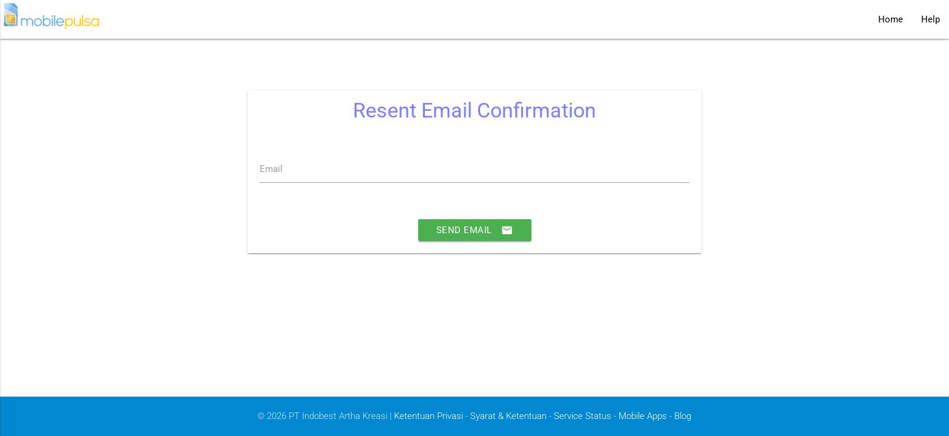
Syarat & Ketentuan (508, 416)
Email (271, 169)
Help (930, 19)
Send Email (474, 230)
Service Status (582, 416)
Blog (682, 416)
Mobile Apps (643, 416)
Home (890, 19)
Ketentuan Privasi (428, 416)
